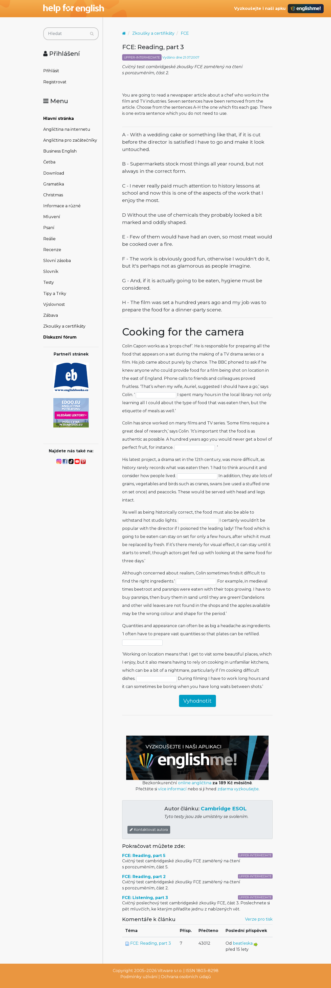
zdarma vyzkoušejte (238, 789)
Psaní (48, 227)
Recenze (52, 249)
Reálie (49, 238)
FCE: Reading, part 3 (150, 943)
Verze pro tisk (259, 919)
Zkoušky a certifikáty (64, 326)
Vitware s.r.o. (170, 970)
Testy (48, 282)
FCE (185, 33)
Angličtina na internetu (66, 129)
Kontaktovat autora (149, 829)
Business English (60, 151)
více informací (172, 789)
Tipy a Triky (54, 293)
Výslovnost (54, 304)
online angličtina (194, 782)
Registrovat (55, 82)
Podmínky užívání (139, 976)
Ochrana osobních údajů (186, 976)
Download (53, 173)
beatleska (243, 943)
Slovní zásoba (57, 260)
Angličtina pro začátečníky (70, 140)
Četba (49, 162)
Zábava (50, 315)
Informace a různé (62, 205)
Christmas (53, 195)
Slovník (50, 271)
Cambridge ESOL (224, 809)
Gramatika (53, 184)
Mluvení (51, 216)
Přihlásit (51, 70)
